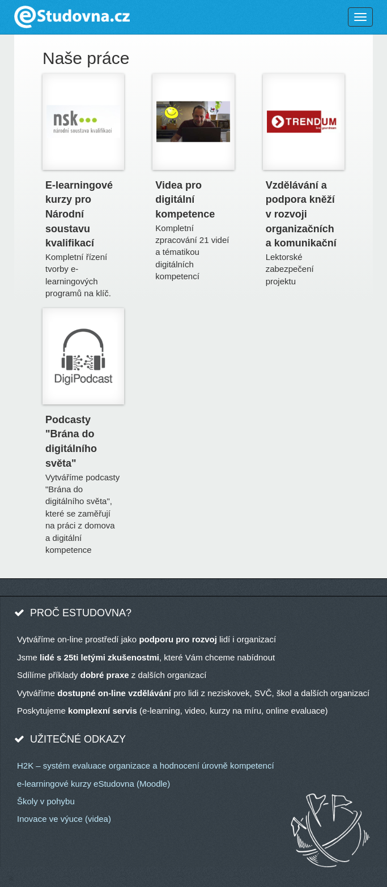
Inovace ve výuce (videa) (64, 819)
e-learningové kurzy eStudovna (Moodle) (93, 783)
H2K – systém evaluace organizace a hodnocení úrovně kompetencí (145, 765)
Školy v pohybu (46, 801)
